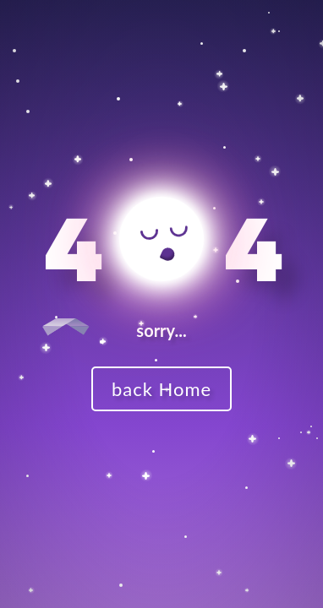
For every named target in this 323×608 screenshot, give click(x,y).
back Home (161, 388)
